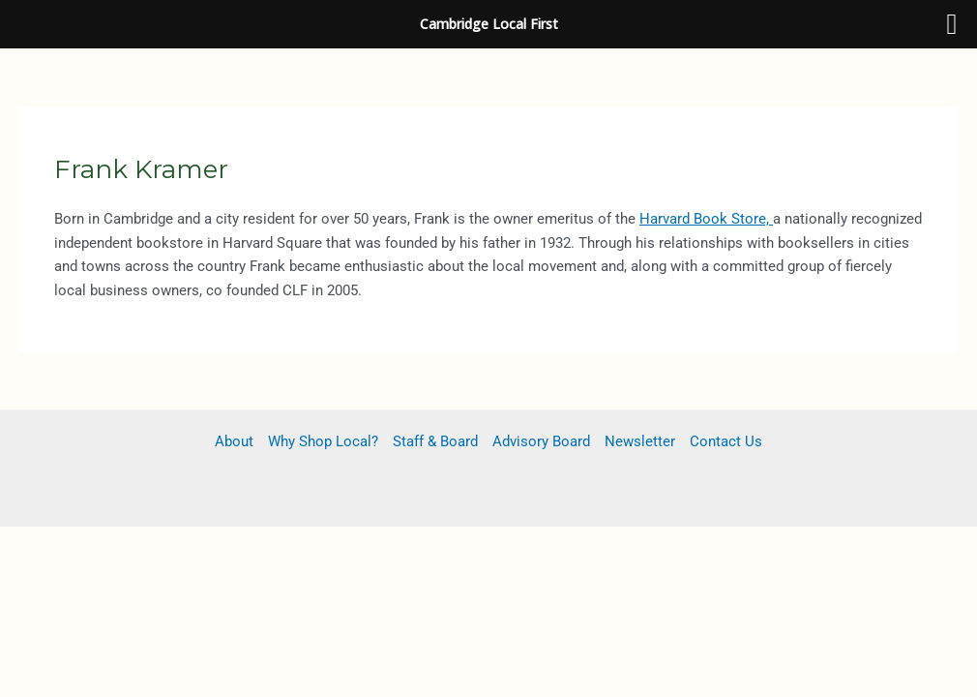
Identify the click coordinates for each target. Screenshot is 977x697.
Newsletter (640, 441)
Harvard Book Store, (706, 218)
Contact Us (726, 441)
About (234, 441)
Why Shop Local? (323, 441)
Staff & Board (435, 441)
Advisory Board (541, 441)
